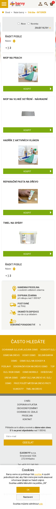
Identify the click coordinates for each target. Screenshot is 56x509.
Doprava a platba (27, 404)
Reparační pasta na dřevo (20, 181)
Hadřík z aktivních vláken (21, 140)
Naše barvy (19, 12)
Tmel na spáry (13, 222)
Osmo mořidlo (30, 372)
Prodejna (27, 415)
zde (41, 504)
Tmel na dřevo (34, 389)
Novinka (34, 24)
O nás (27, 401)
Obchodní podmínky (27, 408)
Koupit (27, 89)
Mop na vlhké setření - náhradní (25, 99)
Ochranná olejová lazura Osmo (20, 349)
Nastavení (28, 497)
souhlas (38, 474)
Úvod (7, 12)
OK (28, 490)
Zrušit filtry (42, 28)
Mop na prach (12, 57)
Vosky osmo (29, 355)
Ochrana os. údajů (27, 412)
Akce (23, 24)
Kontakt (27, 419)
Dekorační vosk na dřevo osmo (30, 366)
